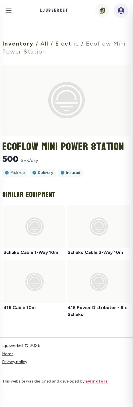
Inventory (19, 43)
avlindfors (96, 381)
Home (7, 354)
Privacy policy (14, 361)
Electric (68, 43)
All (46, 43)
